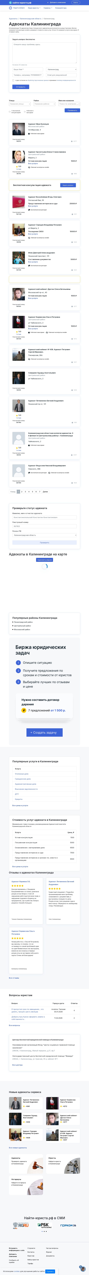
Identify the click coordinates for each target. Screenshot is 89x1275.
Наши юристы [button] (33, 8)
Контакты (31, 1252)
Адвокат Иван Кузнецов (38, 124)
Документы (50, 1256)
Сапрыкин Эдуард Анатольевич (42, 373)
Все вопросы (14, 1025)
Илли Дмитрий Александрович (41, 253)
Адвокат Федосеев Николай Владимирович (47, 466)
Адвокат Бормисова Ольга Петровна (44, 317)
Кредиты (18, 799)
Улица (11, 101)
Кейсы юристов (33, 1260)
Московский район (22, 629)
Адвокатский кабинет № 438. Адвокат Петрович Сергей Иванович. (49, 350)
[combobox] (20, 104)
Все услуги (33, 163)
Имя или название (66, 101)
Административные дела (25, 784)
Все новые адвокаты (18, 1148)
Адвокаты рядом (44, 560)
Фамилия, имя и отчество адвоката (27, 513)
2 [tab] (45, 1231)
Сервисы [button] (47, 8)
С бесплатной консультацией (15, 111)
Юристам (31, 1256)
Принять (50, 1271)
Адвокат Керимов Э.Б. (21, 881)
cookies (17, 1271)
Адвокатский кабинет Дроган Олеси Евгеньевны (49, 289)
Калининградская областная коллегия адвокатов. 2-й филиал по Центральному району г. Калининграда (51, 434)
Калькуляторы (60, 8)
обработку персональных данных (37, 80)
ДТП (17, 794)
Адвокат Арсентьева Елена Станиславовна (47, 152)
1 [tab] (42, 1231)
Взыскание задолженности (26, 789)
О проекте (31, 1248)
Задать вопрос (17, 8)
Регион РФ (16, 531)
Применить (72, 110)
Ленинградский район (23, 622)
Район (36, 101)
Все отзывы (14, 978)
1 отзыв (18, 169)
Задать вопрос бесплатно (23, 39)
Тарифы (30, 1263)
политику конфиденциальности (66, 80)
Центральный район (22, 626)
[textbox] (20, 104)
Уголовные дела (21, 774)
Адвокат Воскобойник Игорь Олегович (44, 197)
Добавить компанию (56, 2)
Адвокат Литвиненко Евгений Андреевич (46, 401)
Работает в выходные (28, 111)
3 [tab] (47, 1231)
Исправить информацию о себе (16, 1249)
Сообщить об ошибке (14, 1261)
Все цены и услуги (20, 805)
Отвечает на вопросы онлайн (40, 167)
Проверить (44, 543)
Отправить (20, 87)
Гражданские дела (23, 779)
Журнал (49, 1252)
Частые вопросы (52, 1248)
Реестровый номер (20, 522)
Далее (45, 492)
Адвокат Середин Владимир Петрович (45, 225)
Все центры (17, 1065)
